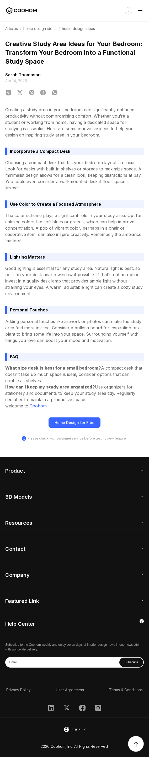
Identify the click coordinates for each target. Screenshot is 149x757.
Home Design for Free (74, 422)
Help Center (20, 624)
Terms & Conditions (126, 690)
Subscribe (131, 662)
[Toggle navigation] (140, 10)
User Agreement (70, 690)
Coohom (38, 405)
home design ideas (39, 28)
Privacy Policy (18, 690)
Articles (11, 28)
